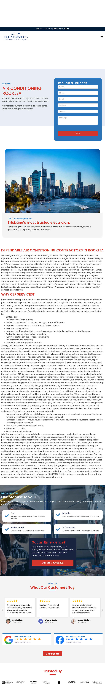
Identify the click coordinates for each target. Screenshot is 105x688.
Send (78, 133)
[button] (102, 36)
